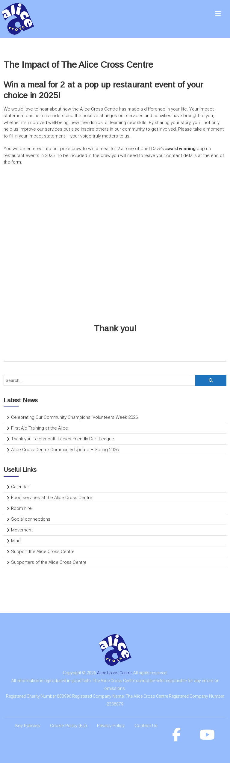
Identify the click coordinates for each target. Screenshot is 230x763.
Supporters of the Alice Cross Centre (49, 562)
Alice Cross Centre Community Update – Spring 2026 (65, 449)
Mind (16, 540)
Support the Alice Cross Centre (43, 551)
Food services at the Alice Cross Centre (51, 497)
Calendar (20, 486)
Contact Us (146, 725)
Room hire (21, 508)
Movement (22, 530)
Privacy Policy (111, 725)
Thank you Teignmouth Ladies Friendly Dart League (62, 439)
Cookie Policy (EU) (68, 725)
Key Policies (27, 725)
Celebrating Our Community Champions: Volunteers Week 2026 (74, 417)
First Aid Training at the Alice (39, 428)
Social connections (30, 519)
